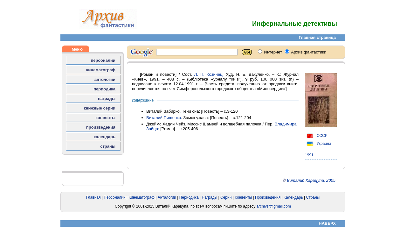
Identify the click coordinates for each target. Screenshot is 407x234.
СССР (316, 135)
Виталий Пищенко (163, 117)
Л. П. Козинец (208, 74)
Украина (318, 143)
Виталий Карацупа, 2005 (311, 180)
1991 (309, 155)
